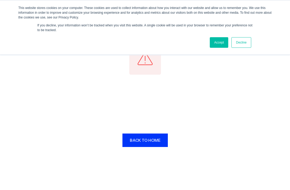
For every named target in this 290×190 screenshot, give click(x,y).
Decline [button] (241, 42)
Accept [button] (219, 42)
